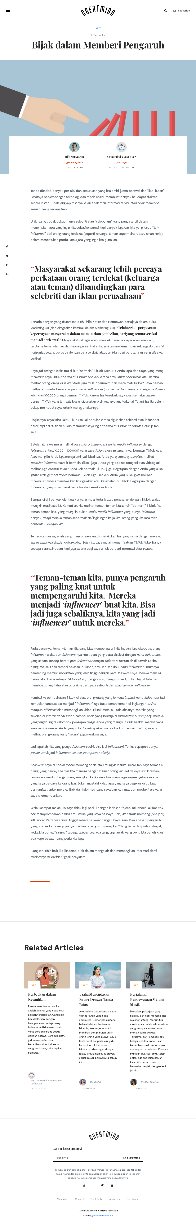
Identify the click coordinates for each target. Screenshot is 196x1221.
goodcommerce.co (102, 1215)
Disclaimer (133, 1199)
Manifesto (62, 1199)
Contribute (96, 1199)
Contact (79, 1199)
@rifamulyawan (74, 162)
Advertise (114, 1199)
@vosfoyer (121, 162)
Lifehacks (98, 35)
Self (98, 27)
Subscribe (181, 10)
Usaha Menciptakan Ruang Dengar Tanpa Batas (96, 999)
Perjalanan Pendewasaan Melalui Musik (147, 999)
